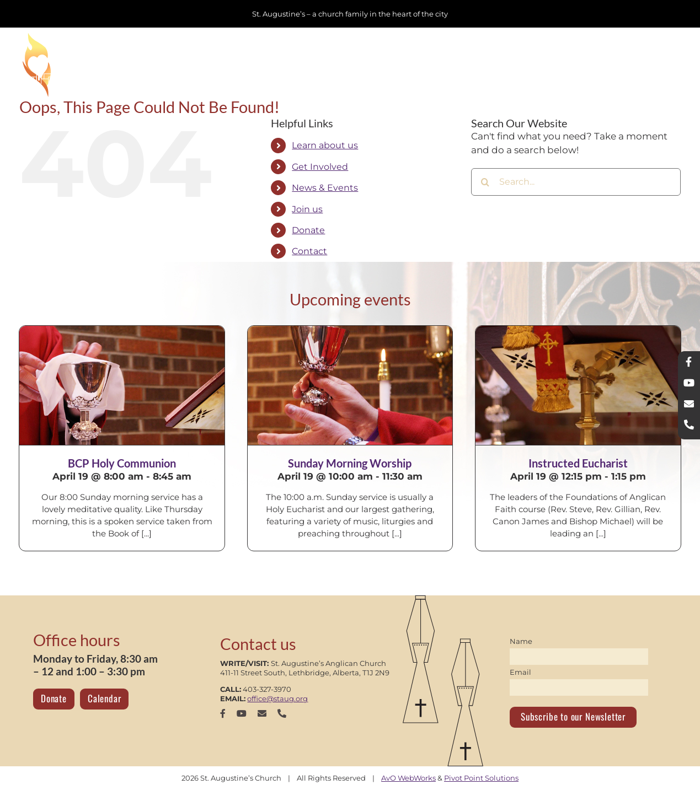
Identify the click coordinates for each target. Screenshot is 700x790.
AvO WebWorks (408, 777)
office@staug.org (277, 698)
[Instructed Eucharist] (577, 385)
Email (520, 672)
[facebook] (223, 713)
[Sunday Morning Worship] (350, 385)
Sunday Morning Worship (350, 463)
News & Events (325, 187)
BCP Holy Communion (122, 463)
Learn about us (325, 145)
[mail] (262, 713)
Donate (308, 230)
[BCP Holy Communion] (121, 385)
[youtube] (242, 713)
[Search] (485, 182)
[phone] (281, 713)
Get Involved (320, 167)
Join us (307, 209)
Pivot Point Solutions (481, 777)
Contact (309, 251)
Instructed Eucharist (578, 463)
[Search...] (576, 182)
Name (521, 641)
